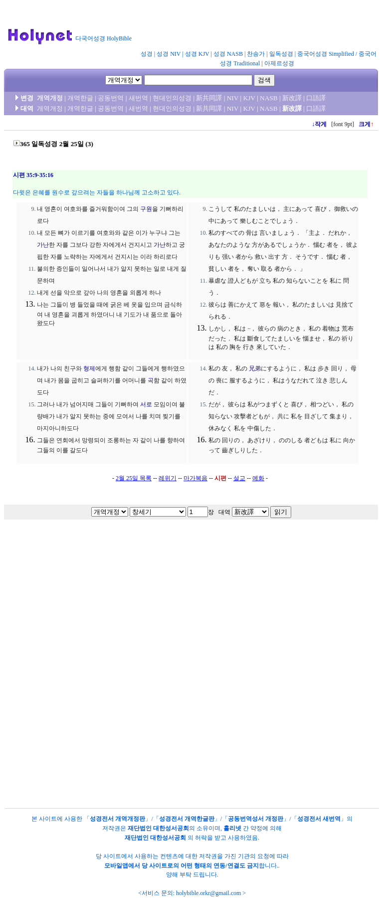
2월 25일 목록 (134, 478)
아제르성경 (279, 63)
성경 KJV (197, 53)
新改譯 (292, 98)
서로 (146, 404)
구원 (146, 208)
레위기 (168, 478)
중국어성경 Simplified (325, 53)
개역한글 (80, 98)
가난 (43, 244)
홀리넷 (232, 828)
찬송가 (256, 53)
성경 (147, 53)
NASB (269, 98)
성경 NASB (228, 53)
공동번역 (111, 98)
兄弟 (255, 368)
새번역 (138, 98)
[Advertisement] (188, 618)
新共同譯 (209, 98)
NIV (232, 98)
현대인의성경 (172, 98)
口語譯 (316, 98)
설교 (239, 478)
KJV (249, 98)
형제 (89, 368)
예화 (258, 478)
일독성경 (281, 53)
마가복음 (195, 478)
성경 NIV (169, 53)
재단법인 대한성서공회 (158, 828)
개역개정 (50, 98)
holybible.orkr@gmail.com (208, 893)
